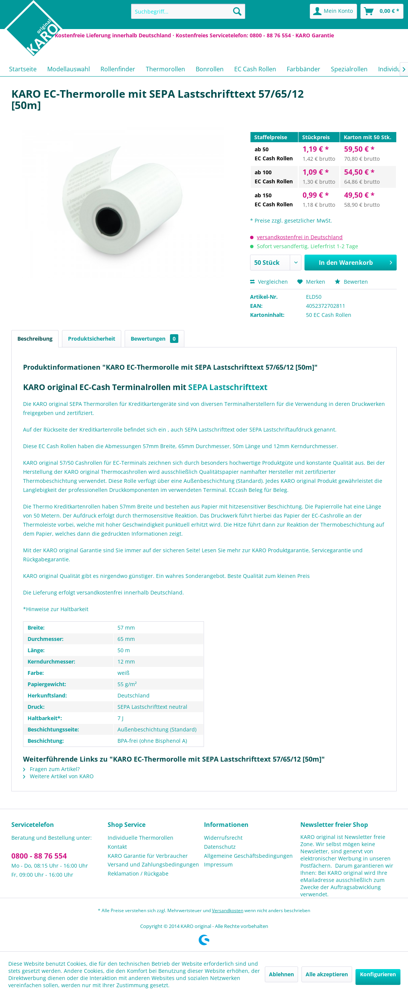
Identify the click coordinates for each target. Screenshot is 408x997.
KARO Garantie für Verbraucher (148, 855)
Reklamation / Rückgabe (138, 873)
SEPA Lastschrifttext (227, 387)
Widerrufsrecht (223, 837)
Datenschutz (220, 846)
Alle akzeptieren (327, 974)
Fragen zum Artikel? (51, 769)
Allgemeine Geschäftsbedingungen (248, 855)
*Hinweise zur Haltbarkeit (55, 609)
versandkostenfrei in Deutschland (300, 237)
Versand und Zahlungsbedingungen (153, 864)
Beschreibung (35, 338)
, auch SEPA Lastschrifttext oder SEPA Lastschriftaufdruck (240, 429)
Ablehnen (281, 974)
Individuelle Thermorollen (140, 837)
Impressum (218, 864)
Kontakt (117, 846)
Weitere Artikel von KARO (58, 776)
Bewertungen (154, 338)
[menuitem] (188, 11)
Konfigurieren (378, 974)
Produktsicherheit (91, 338)
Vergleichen (269, 281)
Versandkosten (227, 910)
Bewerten (351, 281)
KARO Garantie (314, 35)
